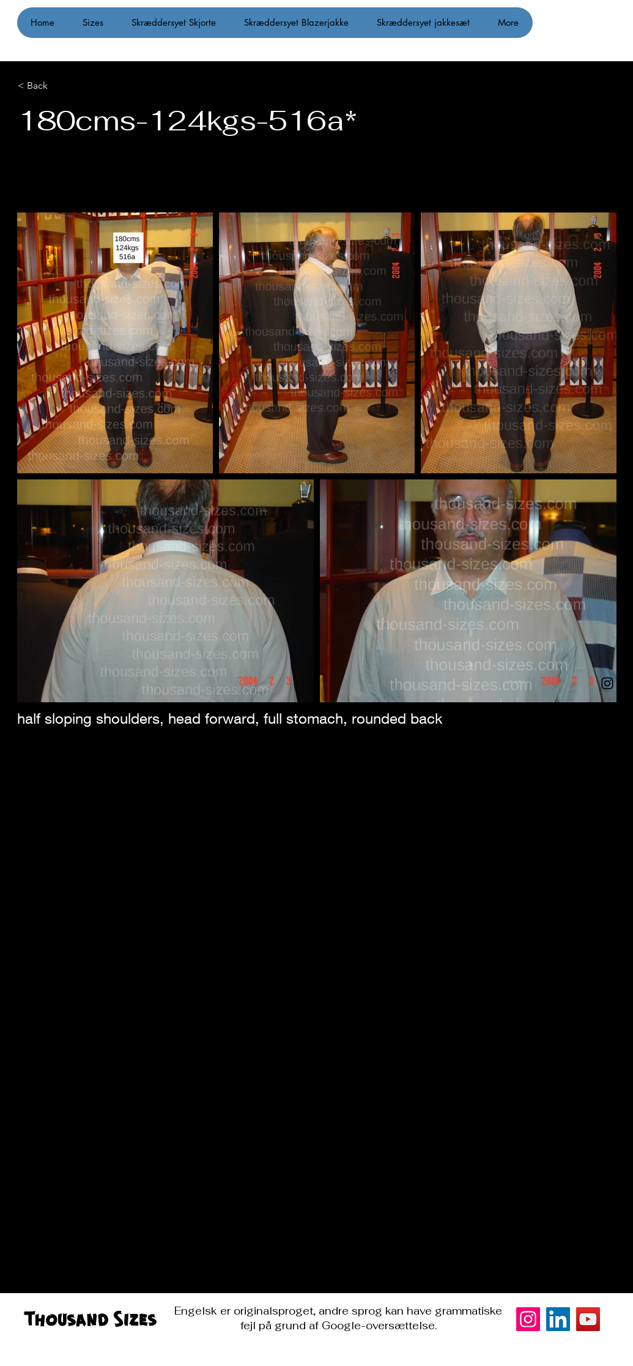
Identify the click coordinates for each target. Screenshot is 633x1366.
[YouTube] (588, 1319)
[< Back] (80, 86)
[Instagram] (607, 683)
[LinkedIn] (558, 1319)
